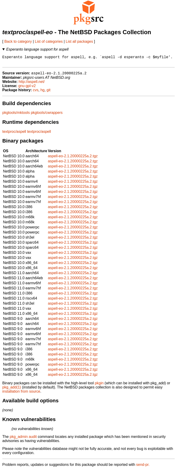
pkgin (99, 386)
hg (42, 92)
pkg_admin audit (23, 439)
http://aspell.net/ (32, 84)
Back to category (18, 41)
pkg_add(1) (11, 390)
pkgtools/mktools (16, 115)
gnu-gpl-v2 (27, 88)
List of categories (49, 41)
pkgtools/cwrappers (47, 115)
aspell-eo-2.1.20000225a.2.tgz (73, 159)
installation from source (21, 394)
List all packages (79, 41)
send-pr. (143, 467)
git (48, 92)
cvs (35, 92)
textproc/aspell (14, 134)
